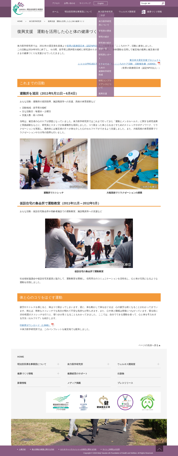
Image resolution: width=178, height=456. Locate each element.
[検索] (150, 3)
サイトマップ (85, 3)
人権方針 (22, 449)
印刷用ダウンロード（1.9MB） (35, 325)
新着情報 (21, 383)
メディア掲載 (74, 383)
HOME (19, 21)
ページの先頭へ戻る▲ (149, 345)
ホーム (55, 12)
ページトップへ (159, 450)
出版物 (120, 373)
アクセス (56, 3)
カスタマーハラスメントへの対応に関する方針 (78, 449)
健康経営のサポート (77, 373)
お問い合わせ (69, 3)
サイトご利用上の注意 (111, 449)
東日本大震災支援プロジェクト (145, 60)
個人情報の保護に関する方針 (43, 449)
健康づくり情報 (154, 12)
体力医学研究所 (105, 12)
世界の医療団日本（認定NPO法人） (85, 46)
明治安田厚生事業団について (78, 12)
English (101, 3)
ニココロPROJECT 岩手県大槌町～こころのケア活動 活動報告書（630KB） (117, 64)
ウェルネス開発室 (127, 12)
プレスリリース (125, 383)
